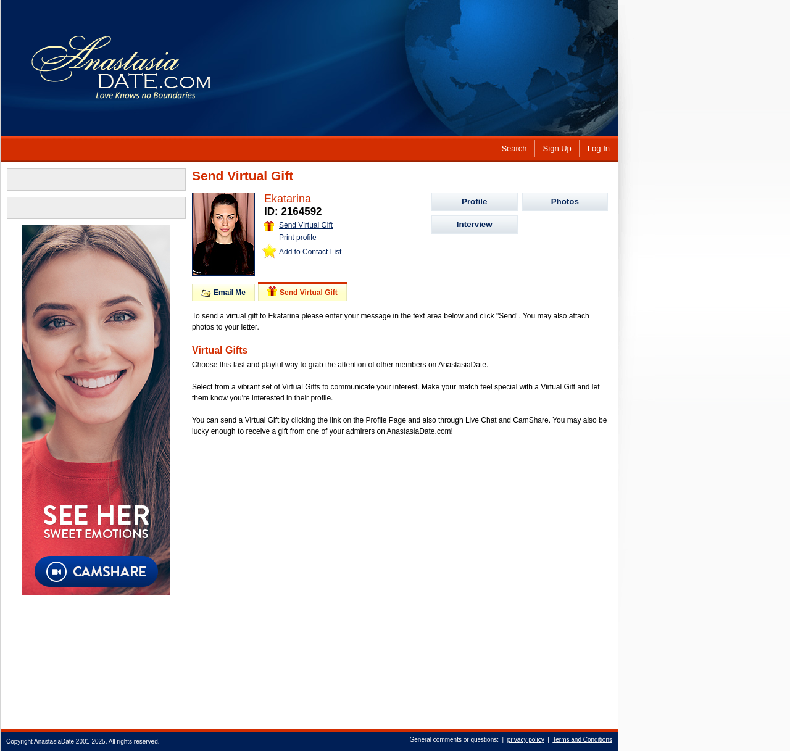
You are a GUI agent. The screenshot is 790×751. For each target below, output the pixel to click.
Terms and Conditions (582, 739)
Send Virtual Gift (298, 225)
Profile (474, 201)
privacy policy (525, 739)
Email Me (223, 292)
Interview (475, 224)
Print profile (298, 237)
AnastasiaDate (54, 741)
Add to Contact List (310, 251)
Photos (565, 201)
